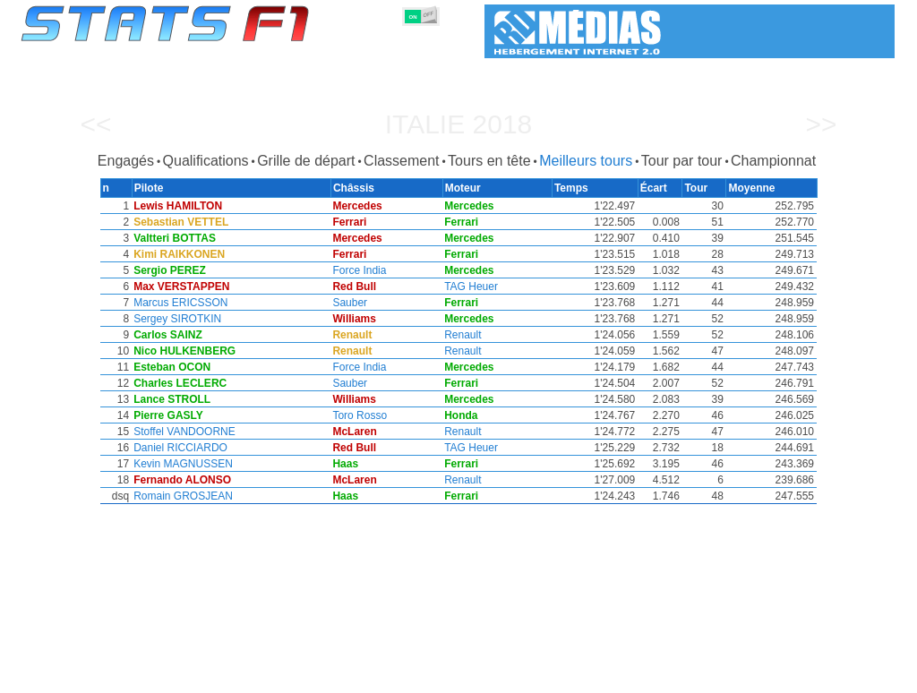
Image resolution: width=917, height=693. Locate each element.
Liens (719, 676)
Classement (401, 160)
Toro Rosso (361, 415)
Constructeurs (362, 676)
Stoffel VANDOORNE (184, 431)
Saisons (153, 676)
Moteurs (439, 676)
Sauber (351, 302)
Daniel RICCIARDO (180, 447)
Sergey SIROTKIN (176, 318)
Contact (858, 676)
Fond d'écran (785, 676)
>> (820, 124)
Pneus (495, 676)
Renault (464, 335)
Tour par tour (682, 160)
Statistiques (83, 676)
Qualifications (206, 160)
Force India (361, 270)
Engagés (126, 160)
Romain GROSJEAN (182, 496)
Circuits (608, 676)
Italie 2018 (459, 124)
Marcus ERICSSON (180, 302)
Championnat (773, 160)
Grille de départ (306, 160)
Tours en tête (489, 160)
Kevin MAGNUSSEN (182, 464)
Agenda (667, 676)
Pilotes (289, 676)
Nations (550, 676)
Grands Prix (223, 676)
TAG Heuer (473, 286)
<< (95, 124)
